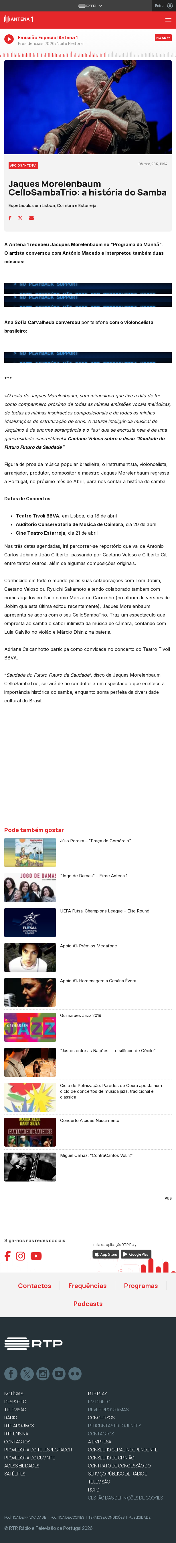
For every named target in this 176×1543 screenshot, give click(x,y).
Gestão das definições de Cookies (125, 1498)
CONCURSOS (101, 1417)
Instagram (43, 1374)
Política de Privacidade (25, 1517)
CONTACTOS (17, 1442)
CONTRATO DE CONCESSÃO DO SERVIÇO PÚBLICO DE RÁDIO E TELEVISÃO (119, 1474)
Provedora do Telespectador (38, 1450)
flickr (75, 1374)
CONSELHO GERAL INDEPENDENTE (123, 1450)
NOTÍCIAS (13, 1393)
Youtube (59, 1374)
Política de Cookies (67, 1517)
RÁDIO (10, 1417)
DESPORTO (15, 1401)
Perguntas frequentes (114, 1426)
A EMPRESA (99, 1442)
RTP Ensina (16, 1434)
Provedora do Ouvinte (29, 1458)
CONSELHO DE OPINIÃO (111, 1458)
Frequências (87, 1285)
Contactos (34, 1285)
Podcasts (88, 1303)
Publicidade (140, 1517)
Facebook (11, 1374)
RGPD (94, 1490)
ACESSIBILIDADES (21, 1466)
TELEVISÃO (15, 1409)
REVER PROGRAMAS (108, 1409)
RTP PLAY (97, 1393)
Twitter (27, 1374)
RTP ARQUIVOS (19, 1426)
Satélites (14, 1474)
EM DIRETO (99, 1401)
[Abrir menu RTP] (88, 5)
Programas (141, 1285)
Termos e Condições (106, 1517)
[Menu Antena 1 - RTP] (170, 20)
